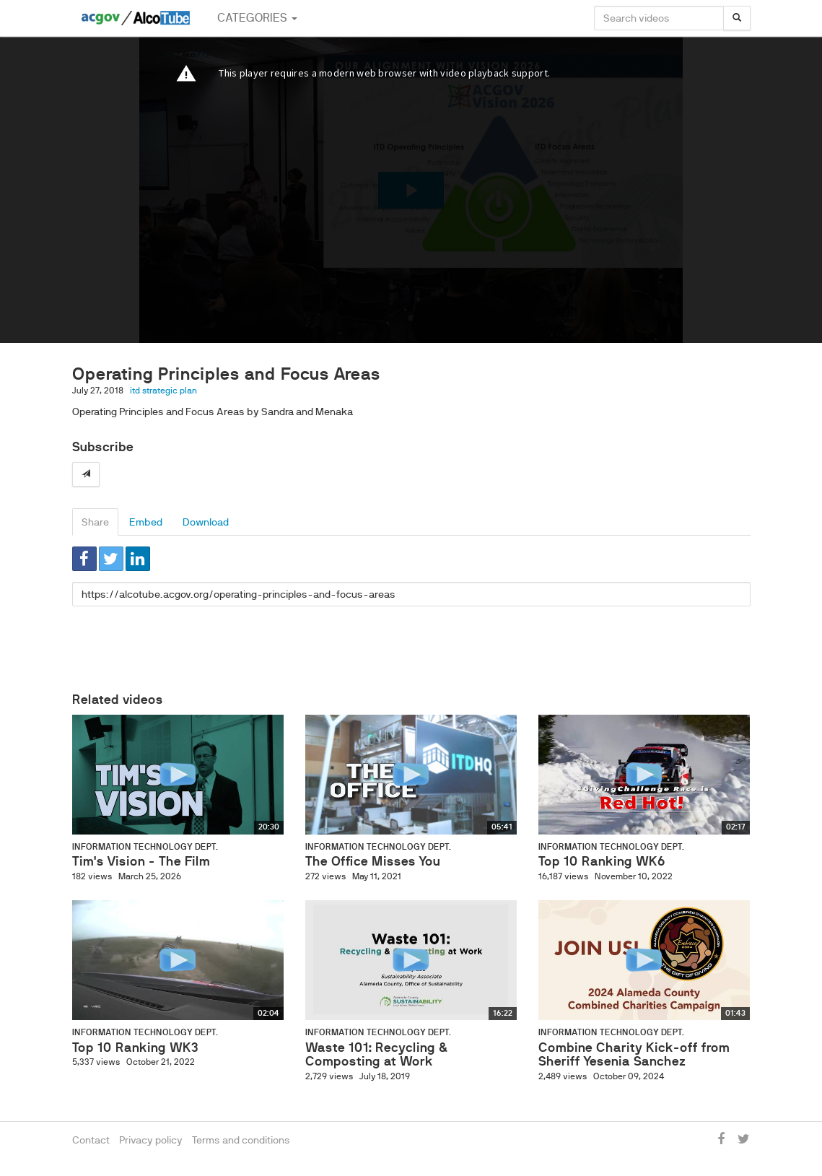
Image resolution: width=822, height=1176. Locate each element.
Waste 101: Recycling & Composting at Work (376, 1054)
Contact (91, 1140)
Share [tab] (95, 522)
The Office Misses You (372, 861)
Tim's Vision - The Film (141, 861)
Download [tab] (206, 522)
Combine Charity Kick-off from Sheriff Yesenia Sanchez (634, 1054)
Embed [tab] (145, 522)
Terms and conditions (241, 1140)
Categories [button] (257, 18)
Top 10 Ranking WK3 (135, 1047)
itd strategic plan (163, 391)
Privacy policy (151, 1140)
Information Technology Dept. (145, 847)
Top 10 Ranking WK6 (601, 861)
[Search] (737, 18)
